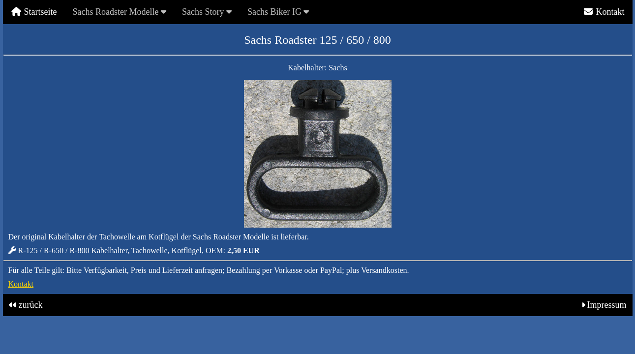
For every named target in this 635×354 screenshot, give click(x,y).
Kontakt (604, 12)
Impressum (607, 305)
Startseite (34, 12)
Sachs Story (207, 12)
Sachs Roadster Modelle (119, 12)
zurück (31, 305)
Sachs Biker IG (278, 12)
